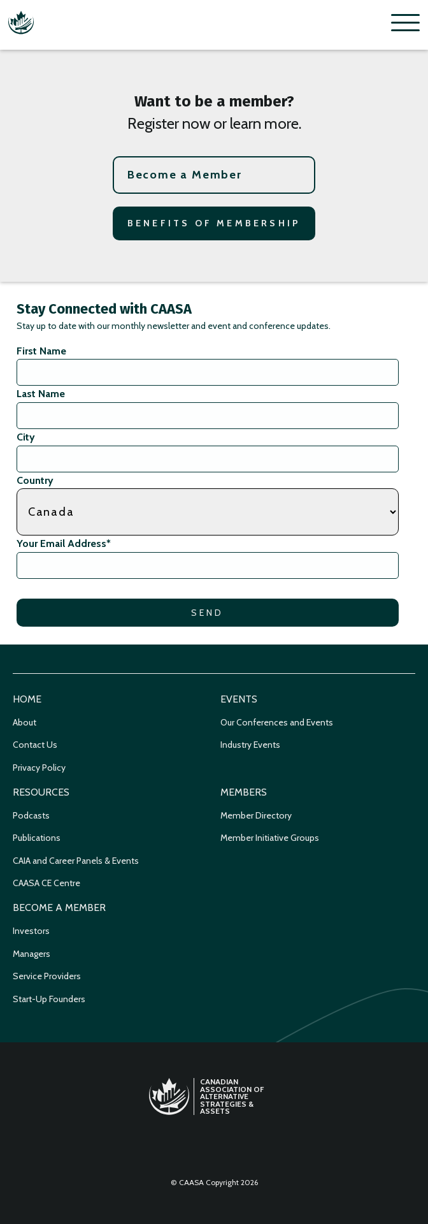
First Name (41, 351)
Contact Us (35, 744)
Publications (37, 837)
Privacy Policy (39, 767)
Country (35, 480)
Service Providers (47, 976)
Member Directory (256, 815)
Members (243, 792)
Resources (41, 792)
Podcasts (31, 815)
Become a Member (184, 175)
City (26, 437)
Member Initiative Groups (269, 837)
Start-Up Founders (49, 999)
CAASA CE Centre (46, 883)
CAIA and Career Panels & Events (76, 860)
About (24, 722)
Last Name (41, 394)
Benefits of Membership (214, 223)
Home (27, 699)
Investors (31, 930)
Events (238, 699)
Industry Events (250, 744)
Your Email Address (64, 543)
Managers (31, 953)
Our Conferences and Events (276, 722)
